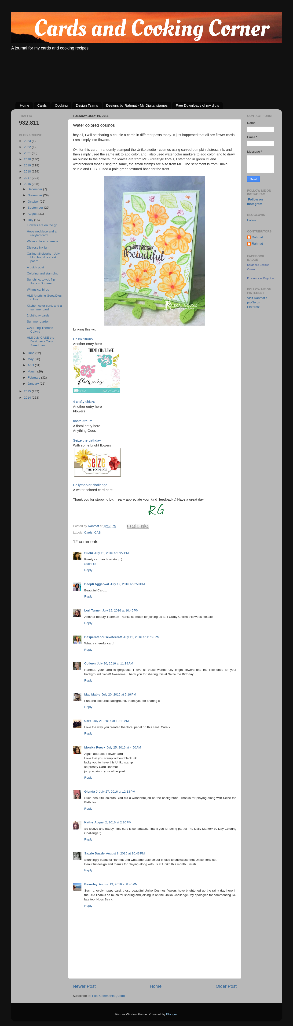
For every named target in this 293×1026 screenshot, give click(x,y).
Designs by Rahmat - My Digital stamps (137, 105)
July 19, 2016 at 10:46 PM (120, 610)
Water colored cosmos (42, 241)
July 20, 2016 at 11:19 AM (115, 663)
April (31, 365)
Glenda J (91, 791)
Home (24, 105)
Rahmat (257, 237)
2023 (28, 141)
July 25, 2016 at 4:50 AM (124, 747)
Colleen (90, 663)
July (31, 220)
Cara (87, 721)
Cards (42, 105)
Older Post (226, 986)
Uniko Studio (83, 339)
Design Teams (87, 105)
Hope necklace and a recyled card (42, 233)
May (31, 359)
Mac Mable (92, 694)
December (35, 189)
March (32, 371)
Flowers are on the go (42, 225)
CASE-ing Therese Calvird (40, 329)
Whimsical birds (38, 289)
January (34, 383)
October (34, 201)
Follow (251, 220)
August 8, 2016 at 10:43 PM (125, 853)
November (35, 195)
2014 (28, 397)
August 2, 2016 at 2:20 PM (113, 822)
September (36, 207)
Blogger (171, 1014)
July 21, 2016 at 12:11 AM (111, 721)
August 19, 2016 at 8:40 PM (118, 884)
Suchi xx (90, 564)
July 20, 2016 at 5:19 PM (119, 694)
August (33, 213)
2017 (28, 177)
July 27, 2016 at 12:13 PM (117, 791)
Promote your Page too (260, 278)
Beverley (90, 884)
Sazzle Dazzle (94, 853)
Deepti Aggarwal (96, 584)
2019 (28, 165)
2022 (28, 147)
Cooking (61, 105)
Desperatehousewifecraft (103, 637)
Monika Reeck (94, 747)
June (31, 353)
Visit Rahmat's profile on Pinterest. (257, 302)
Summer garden (38, 321)
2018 (28, 171)
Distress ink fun (37, 247)
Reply (88, 570)
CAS (97, 532)
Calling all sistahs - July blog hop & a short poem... (43, 257)
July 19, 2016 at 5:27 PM (111, 553)
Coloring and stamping (43, 273)
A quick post (35, 267)
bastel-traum (82, 421)
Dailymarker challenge (90, 485)
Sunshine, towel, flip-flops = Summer (41, 281)
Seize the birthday (87, 440)
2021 (28, 153)
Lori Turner (92, 610)
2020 (28, 159)
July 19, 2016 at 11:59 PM (141, 637)
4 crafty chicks (84, 402)
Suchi (88, 553)
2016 (28, 184)
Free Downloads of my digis (197, 105)
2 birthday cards (38, 315)
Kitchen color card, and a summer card (44, 307)
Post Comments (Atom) (108, 996)
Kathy (88, 822)
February (34, 377)
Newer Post (84, 986)
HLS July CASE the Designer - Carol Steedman (40, 341)
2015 (28, 391)
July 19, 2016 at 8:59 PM (127, 584)
